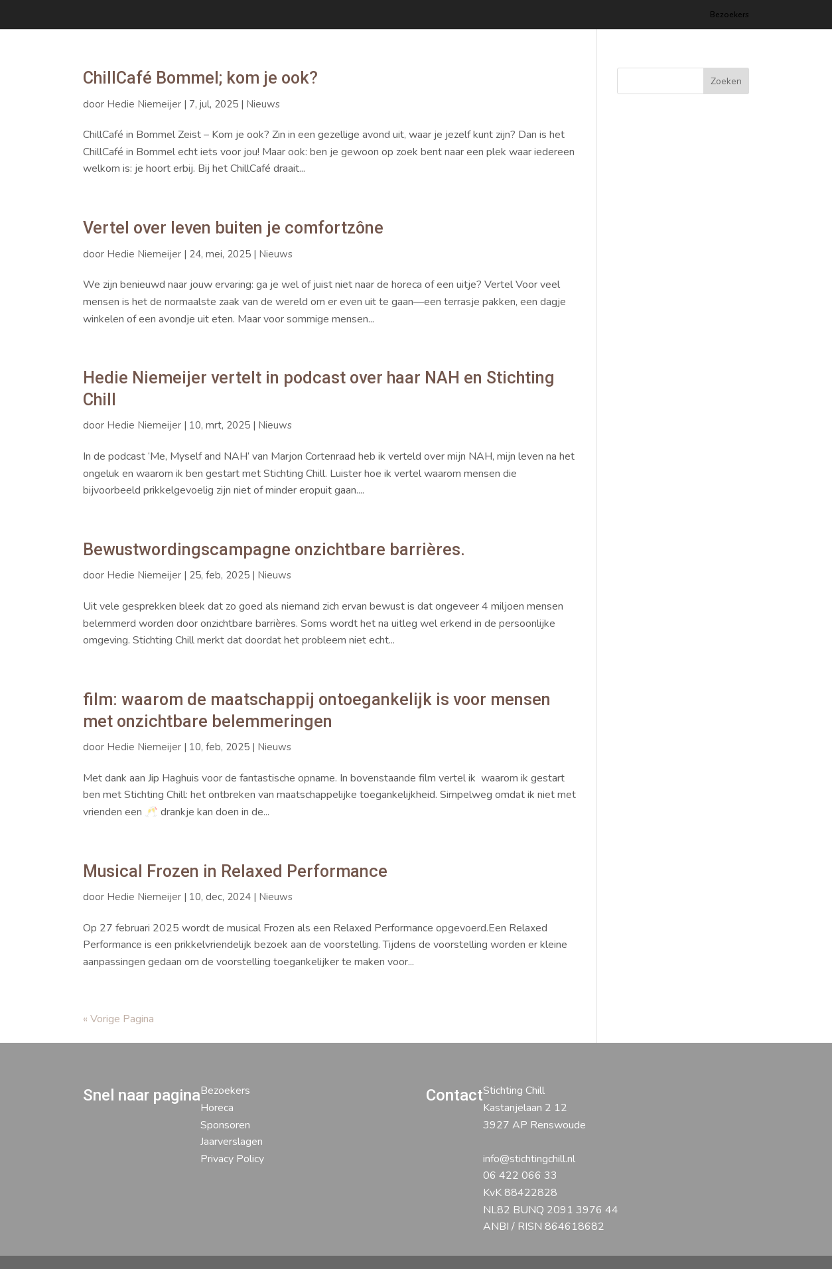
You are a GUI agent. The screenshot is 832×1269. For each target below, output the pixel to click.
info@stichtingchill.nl (529, 1159)
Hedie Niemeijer (144, 104)
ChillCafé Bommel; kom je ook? (200, 78)
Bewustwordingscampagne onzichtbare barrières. (274, 549)
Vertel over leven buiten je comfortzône (233, 227)
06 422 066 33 (520, 1175)
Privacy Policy (232, 1159)
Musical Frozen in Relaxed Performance (235, 871)
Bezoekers (729, 15)
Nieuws (263, 104)
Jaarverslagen (231, 1141)
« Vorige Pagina (118, 1019)
